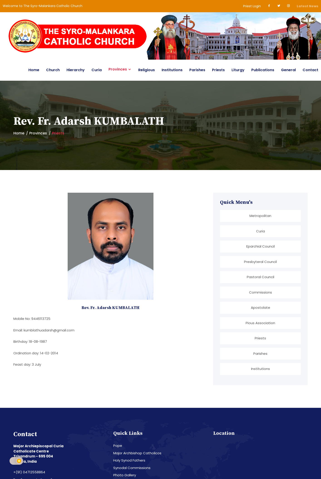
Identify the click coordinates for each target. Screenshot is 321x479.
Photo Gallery (124, 474)
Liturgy (238, 70)
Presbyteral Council (260, 261)
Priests (218, 70)
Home (33, 70)
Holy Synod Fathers (129, 459)
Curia (96, 70)
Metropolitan (260, 215)
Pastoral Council (260, 276)
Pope (117, 445)
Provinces (118, 69)
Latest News (307, 6)
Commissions (260, 291)
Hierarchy (76, 70)
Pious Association (260, 322)
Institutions (172, 70)
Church (53, 70)
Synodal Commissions (132, 467)
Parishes (197, 70)
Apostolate (260, 307)
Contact (310, 70)
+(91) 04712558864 (29, 471)
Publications (262, 70)
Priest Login (252, 6)
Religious (146, 70)
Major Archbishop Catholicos (137, 452)
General (288, 70)
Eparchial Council (260, 246)
